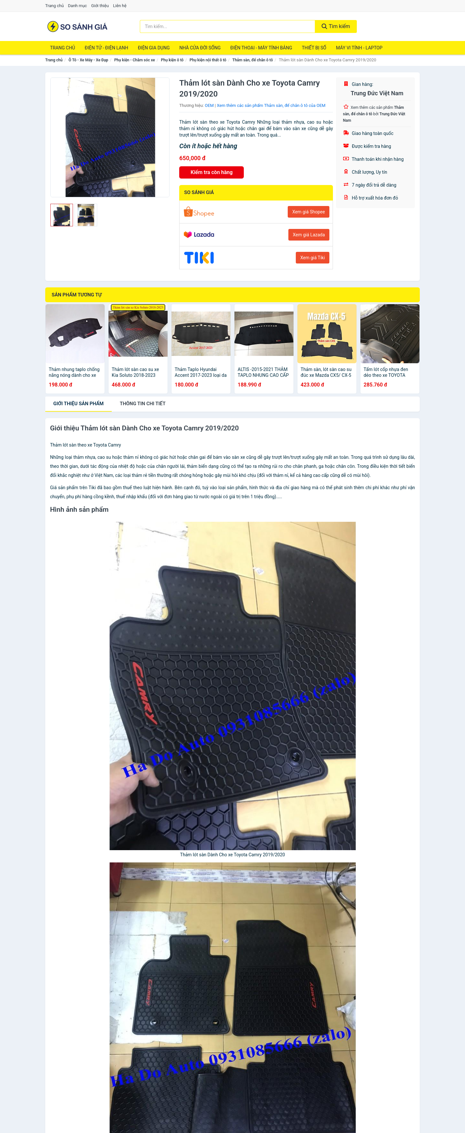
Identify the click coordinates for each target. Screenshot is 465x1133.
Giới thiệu (99, 5)
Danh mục (77, 5)
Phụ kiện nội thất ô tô (208, 60)
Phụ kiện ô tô (172, 60)
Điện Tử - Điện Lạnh (106, 47)
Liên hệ (120, 5)
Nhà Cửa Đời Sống (200, 47)
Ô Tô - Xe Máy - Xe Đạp (88, 60)
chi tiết (143, 404)
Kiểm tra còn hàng (211, 172)
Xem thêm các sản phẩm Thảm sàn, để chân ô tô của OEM (271, 105)
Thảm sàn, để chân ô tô (252, 60)
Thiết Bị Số (314, 47)
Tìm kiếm (336, 26)
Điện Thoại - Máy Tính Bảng (261, 47)
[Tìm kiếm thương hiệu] (227, 26)
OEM (209, 105)
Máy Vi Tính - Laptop (359, 47)
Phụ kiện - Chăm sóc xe (134, 60)
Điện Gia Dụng (154, 47)
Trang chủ (54, 5)
